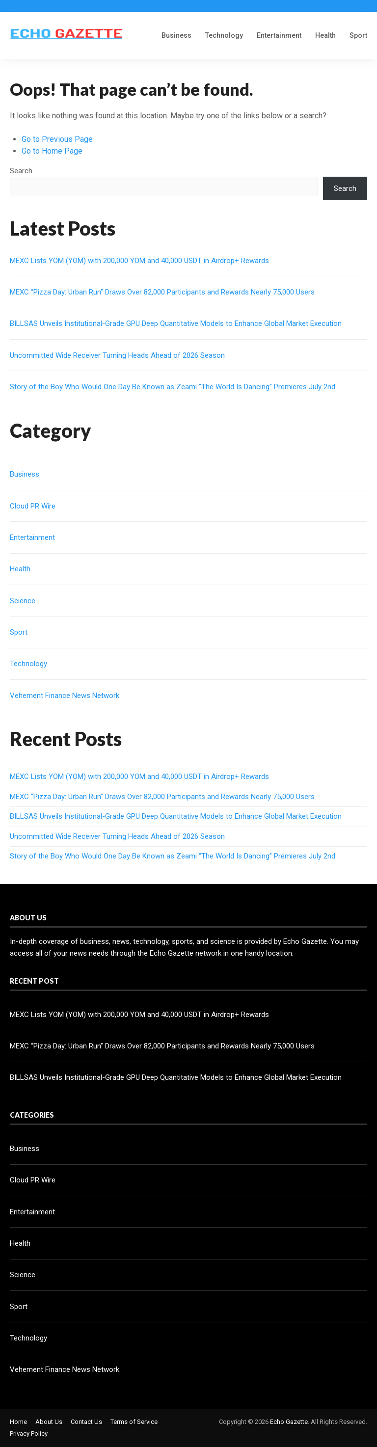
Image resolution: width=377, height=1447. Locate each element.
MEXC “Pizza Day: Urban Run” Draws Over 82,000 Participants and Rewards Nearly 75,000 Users (162, 292)
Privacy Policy (29, 1433)
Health (325, 35)
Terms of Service (134, 1421)
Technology (224, 35)
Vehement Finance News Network (64, 695)
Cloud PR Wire (32, 506)
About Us (48, 1421)
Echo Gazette (289, 1421)
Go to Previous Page (57, 139)
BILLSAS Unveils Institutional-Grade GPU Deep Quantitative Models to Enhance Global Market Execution (176, 323)
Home (18, 1421)
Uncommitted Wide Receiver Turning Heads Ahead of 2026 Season (117, 355)
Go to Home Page (52, 151)
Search (21, 170)
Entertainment (279, 35)
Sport (358, 35)
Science (22, 600)
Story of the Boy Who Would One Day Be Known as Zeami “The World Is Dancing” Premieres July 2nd (172, 386)
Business (176, 35)
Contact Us (86, 1421)
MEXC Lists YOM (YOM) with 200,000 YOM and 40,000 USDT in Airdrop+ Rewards (139, 260)
